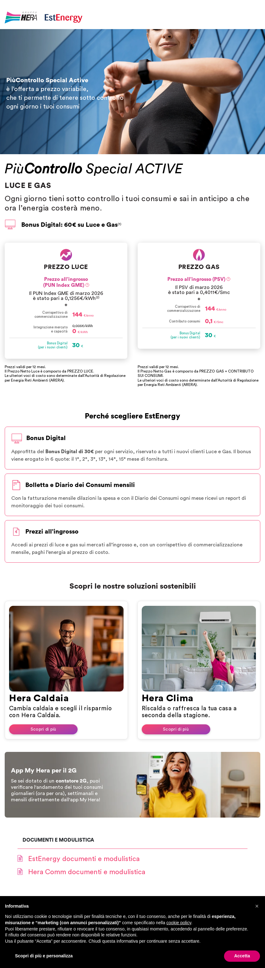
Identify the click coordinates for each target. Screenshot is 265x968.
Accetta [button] (242, 955)
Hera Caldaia (39, 698)
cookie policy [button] (178, 922)
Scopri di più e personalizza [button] (44, 955)
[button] (257, 906)
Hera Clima (167, 698)
